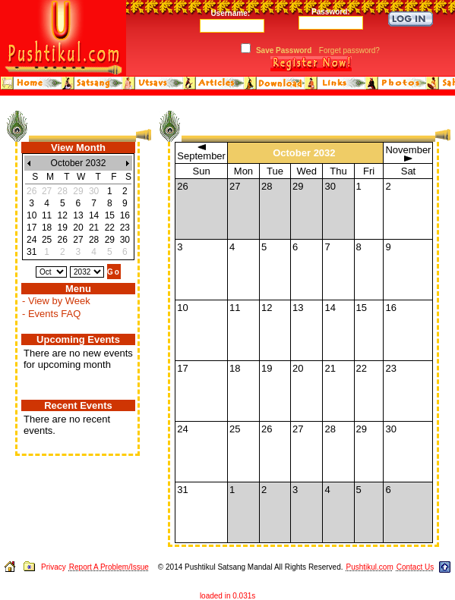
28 (94, 239)
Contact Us (415, 567)
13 (78, 215)
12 (63, 215)
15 (110, 215)
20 (78, 227)
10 (31, 215)
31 (31, 252)
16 (125, 215)
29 (110, 239)
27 (78, 239)
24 (31, 239)
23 (125, 227)
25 (47, 239)
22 (110, 227)
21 (94, 227)
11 (47, 215)
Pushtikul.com (369, 567)
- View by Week (56, 300)
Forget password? (349, 50)
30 (125, 239)
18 (47, 227)
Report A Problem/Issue (109, 567)
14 (94, 215)
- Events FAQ (51, 313)
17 (31, 227)
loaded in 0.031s (227, 596)
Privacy (53, 567)
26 (63, 239)
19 (63, 227)
